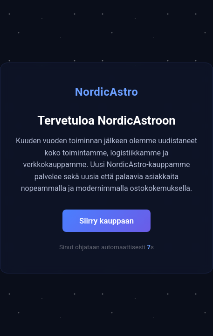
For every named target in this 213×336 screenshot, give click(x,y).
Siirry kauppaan (106, 220)
